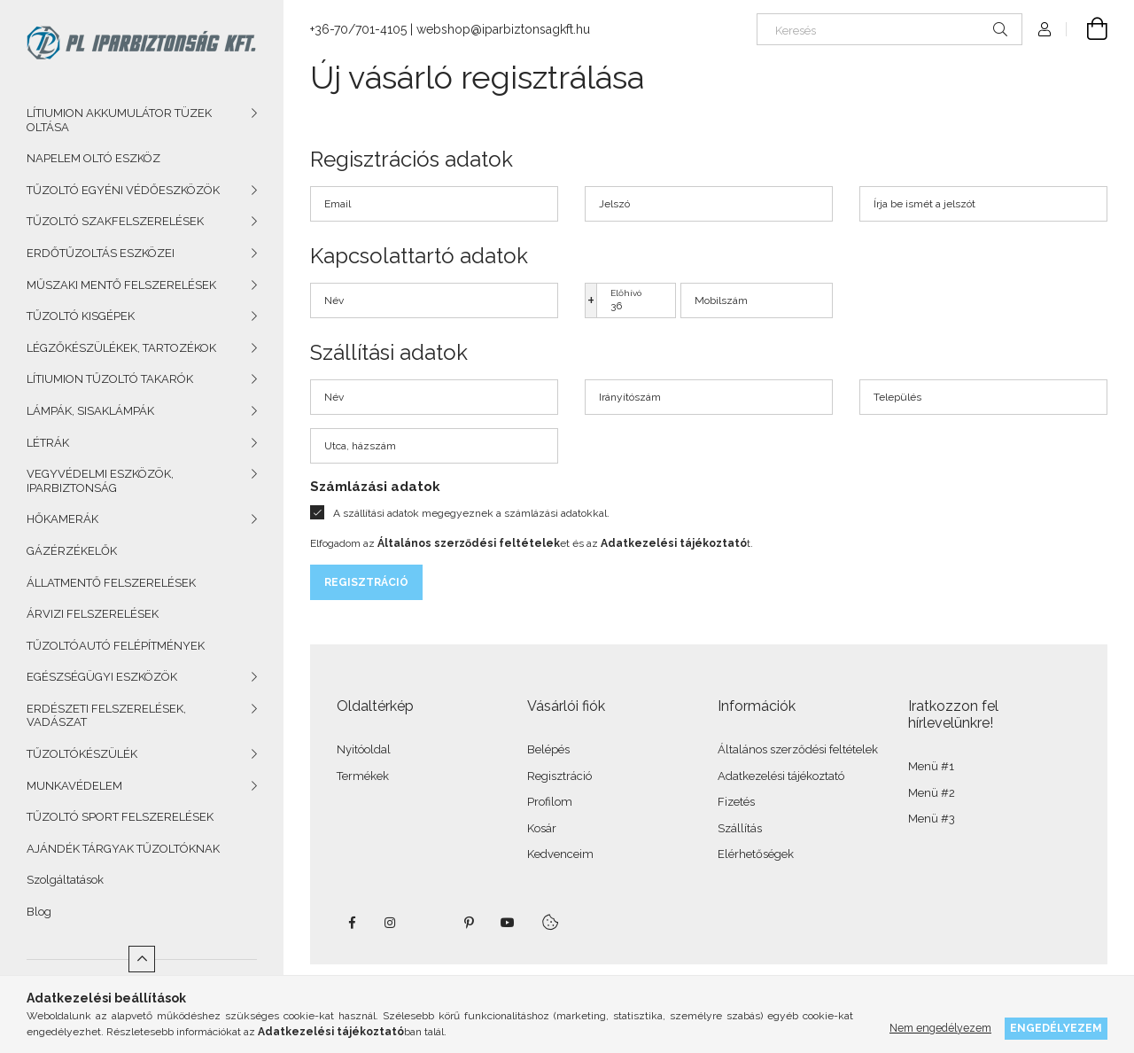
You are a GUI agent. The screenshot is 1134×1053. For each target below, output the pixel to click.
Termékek (363, 776)
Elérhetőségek (756, 854)
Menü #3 (931, 818)
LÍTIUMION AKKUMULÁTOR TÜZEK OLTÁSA (119, 120)
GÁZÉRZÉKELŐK (72, 551)
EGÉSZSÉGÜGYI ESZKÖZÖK (102, 676)
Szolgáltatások (65, 879)
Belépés (548, 749)
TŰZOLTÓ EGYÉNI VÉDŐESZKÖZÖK (123, 190)
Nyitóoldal (364, 749)
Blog (39, 911)
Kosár (541, 828)
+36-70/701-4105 (358, 29)
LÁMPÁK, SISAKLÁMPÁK (90, 410)
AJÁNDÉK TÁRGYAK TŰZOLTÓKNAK (123, 848)
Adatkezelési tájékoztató (781, 776)
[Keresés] (889, 29)
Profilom (549, 801)
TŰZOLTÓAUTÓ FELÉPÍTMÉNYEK (116, 645)
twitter (430, 923)
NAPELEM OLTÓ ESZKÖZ (93, 158)
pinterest (469, 923)
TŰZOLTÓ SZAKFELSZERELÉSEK (115, 221)
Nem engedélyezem (940, 1027)
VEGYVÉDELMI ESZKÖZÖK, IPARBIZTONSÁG (100, 481)
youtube (508, 923)
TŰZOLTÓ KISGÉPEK (81, 316)
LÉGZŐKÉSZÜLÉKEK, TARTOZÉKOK (121, 348)
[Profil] (1044, 29)
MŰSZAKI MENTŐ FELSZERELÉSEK (121, 285)
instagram (391, 923)
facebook (352, 923)
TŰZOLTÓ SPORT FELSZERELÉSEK (120, 816)
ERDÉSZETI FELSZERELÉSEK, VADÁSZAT (106, 715)
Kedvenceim (560, 854)
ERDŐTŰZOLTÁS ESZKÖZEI (101, 253)
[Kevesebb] (141, 959)
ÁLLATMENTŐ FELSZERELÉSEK (111, 582)
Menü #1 (931, 766)
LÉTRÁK (48, 442)
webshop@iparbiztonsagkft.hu (503, 29)
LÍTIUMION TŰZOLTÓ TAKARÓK (110, 379)
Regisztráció (366, 582)
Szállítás (740, 828)
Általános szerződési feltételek (798, 749)
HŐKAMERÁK (62, 519)
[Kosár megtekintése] (1087, 29)
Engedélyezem (1056, 1027)
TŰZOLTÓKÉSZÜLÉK (82, 753)
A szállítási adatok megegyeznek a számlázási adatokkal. (471, 513)
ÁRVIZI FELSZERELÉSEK (93, 613)
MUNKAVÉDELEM (74, 785)
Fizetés (736, 801)
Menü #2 (931, 793)
